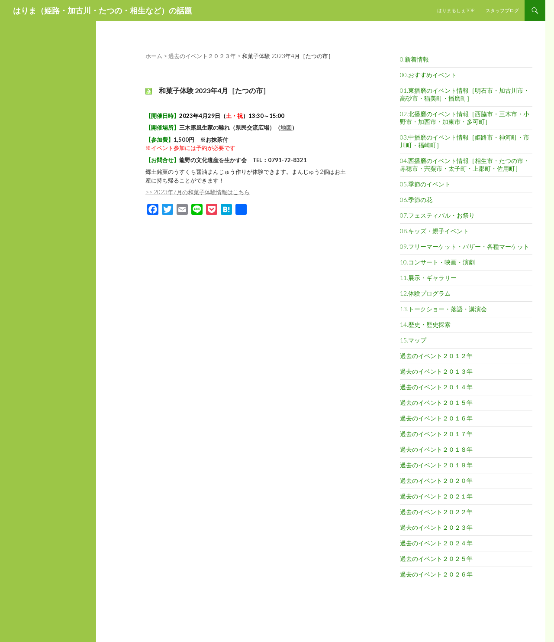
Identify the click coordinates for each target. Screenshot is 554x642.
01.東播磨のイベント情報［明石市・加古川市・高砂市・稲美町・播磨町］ (464, 94)
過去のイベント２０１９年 (436, 465)
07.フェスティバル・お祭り (437, 215)
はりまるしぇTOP (455, 10)
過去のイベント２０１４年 (436, 387)
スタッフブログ (502, 10)
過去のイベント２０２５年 (436, 558)
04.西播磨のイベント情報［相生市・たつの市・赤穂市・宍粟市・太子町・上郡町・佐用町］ (464, 164)
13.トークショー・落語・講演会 (443, 309)
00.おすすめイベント (428, 74)
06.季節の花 (416, 199)
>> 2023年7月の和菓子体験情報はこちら (197, 192)
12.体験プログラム (425, 293)
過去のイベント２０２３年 (436, 527)
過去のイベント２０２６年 (436, 574)
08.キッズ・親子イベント (434, 231)
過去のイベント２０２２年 (436, 511)
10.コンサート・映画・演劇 (437, 262)
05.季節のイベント (425, 184)
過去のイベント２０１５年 (436, 402)
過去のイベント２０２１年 (436, 496)
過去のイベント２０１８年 (436, 449)
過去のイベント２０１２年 (436, 355)
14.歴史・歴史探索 (425, 324)
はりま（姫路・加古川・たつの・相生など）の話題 (102, 10)
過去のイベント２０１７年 (436, 433)
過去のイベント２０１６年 (436, 418)
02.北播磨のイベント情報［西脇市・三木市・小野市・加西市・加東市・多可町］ (464, 117)
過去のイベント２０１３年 (436, 371)
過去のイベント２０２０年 (436, 480)
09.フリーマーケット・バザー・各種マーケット (464, 246)
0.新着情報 (414, 59)
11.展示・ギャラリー (428, 277)
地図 (286, 127)
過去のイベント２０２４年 (436, 543)
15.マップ (413, 340)
